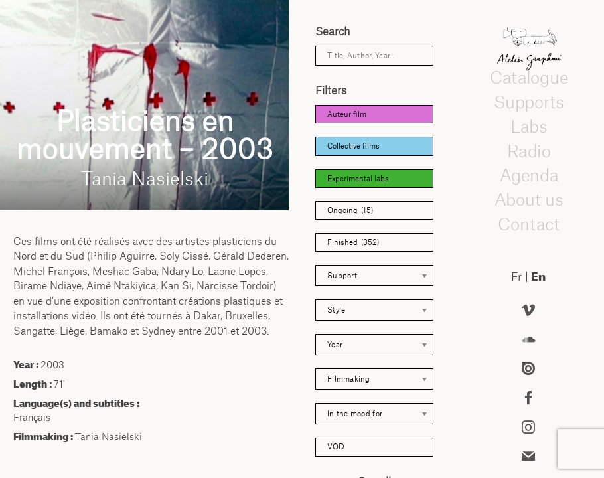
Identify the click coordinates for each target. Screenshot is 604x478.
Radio (528, 151)
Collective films (353, 146)
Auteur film (346, 114)
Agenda (528, 175)
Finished (353, 242)
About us (528, 199)
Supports (528, 102)
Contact (529, 224)
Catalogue (528, 78)
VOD (335, 446)
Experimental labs (358, 178)
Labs (528, 126)
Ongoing (350, 210)
